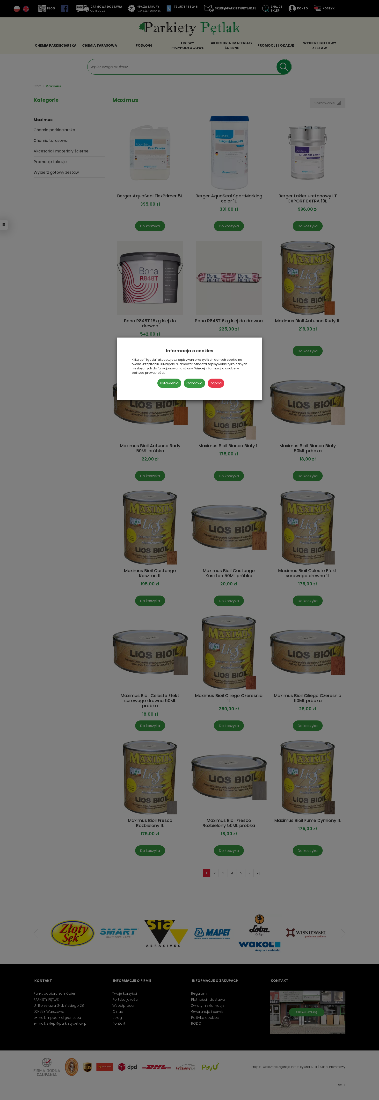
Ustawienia (169, 383)
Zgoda (216, 383)
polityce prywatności (148, 373)
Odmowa (194, 383)
